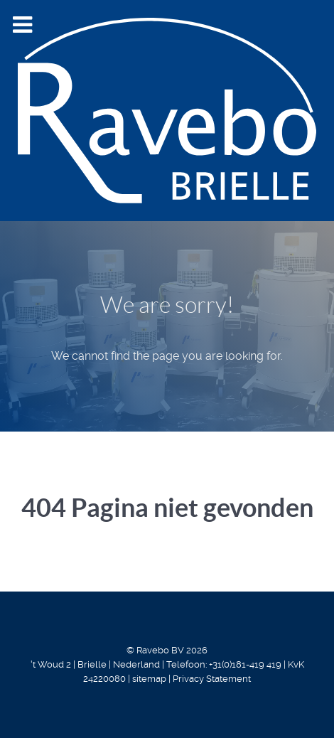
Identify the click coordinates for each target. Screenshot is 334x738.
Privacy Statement (212, 678)
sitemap (149, 678)
